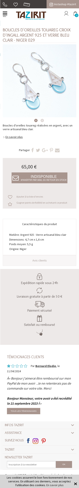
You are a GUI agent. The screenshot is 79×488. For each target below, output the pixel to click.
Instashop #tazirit (63, 4)
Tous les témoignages (23, 411)
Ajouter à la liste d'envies (29, 196)
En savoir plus (14, 137)
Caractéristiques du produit (39, 224)
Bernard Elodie (45, 366)
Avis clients (39, 260)
